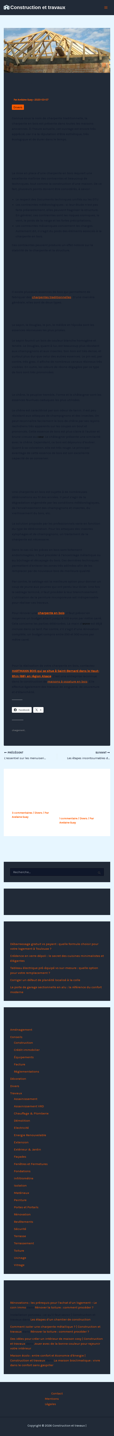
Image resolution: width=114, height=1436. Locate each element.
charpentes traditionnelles (51, 297)
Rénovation (22, 1214)
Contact (57, 1393)
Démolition (22, 1120)
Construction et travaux (37, 7)
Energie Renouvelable (30, 1135)
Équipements (24, 1057)
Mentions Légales (52, 1401)
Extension (21, 1142)
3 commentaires (22, 812)
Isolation (20, 1185)
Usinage (20, 1257)
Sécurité (20, 1229)
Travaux (16, 1093)
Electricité (21, 1128)
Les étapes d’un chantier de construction (61, 1319)
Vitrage (19, 1265)
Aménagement (21, 1029)
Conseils (16, 1037)
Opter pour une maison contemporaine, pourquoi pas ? (33, 800)
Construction (23, 1042)
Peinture (20, 1200)
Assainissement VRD (29, 1106)
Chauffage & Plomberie (31, 1113)
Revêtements (23, 1221)
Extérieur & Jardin (27, 1149)
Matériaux (21, 1192)
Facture (19, 1064)
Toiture (19, 1250)
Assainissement (25, 1099)
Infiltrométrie (23, 1178)
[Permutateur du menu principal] (106, 7)
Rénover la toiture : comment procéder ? (64, 1307)
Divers (17, 107)
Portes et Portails (26, 1207)
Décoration (18, 1078)
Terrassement (24, 1243)
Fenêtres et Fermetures (31, 1164)
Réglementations (26, 1071)
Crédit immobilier (27, 1050)
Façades (20, 1156)
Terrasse (20, 1236)
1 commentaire (68, 818)
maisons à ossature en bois (67, 681)
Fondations (22, 1171)
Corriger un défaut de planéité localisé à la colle (45, 980)
